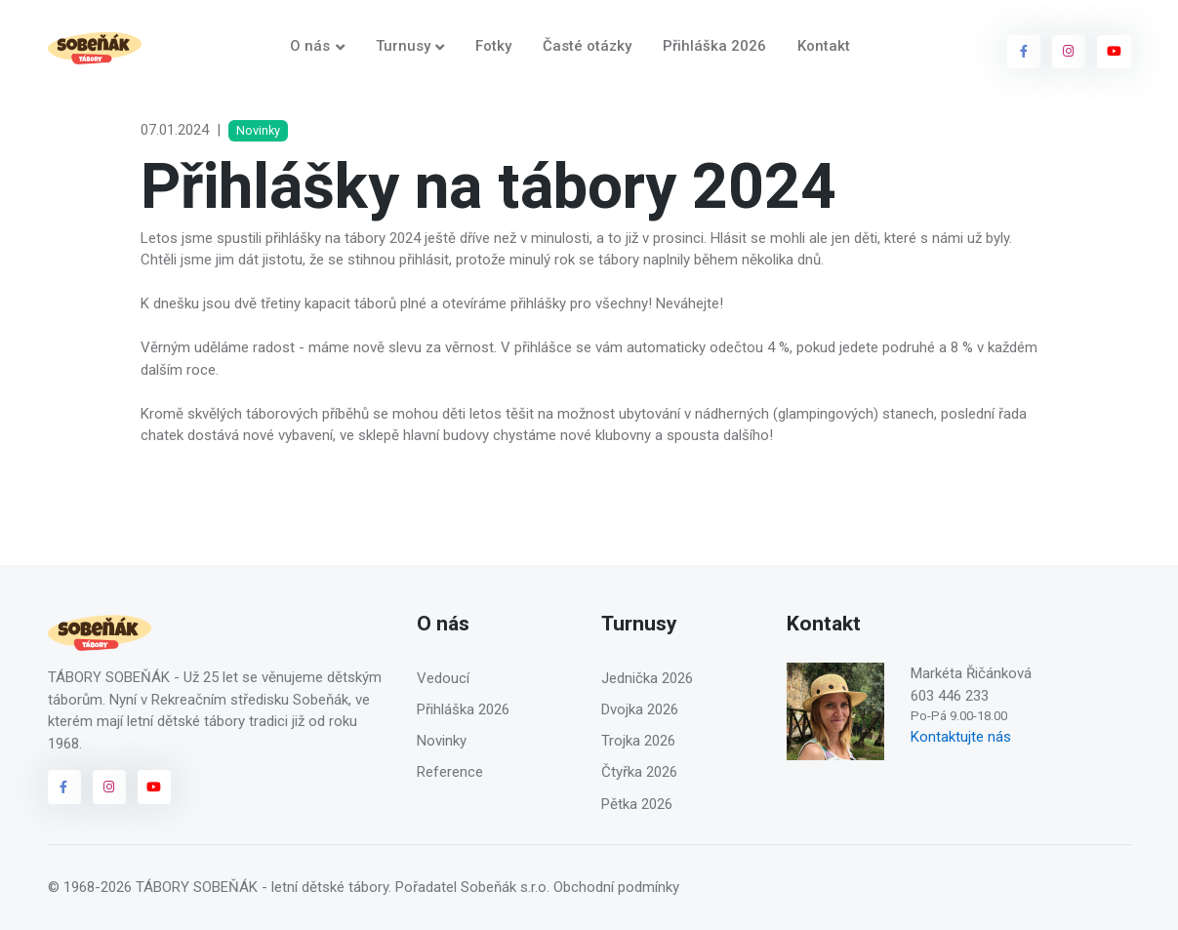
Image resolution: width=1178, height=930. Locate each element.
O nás (310, 46)
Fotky (493, 46)
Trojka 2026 (638, 740)
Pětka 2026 (636, 804)
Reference (450, 772)
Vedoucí (443, 678)
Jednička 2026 (647, 678)
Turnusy (403, 46)
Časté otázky (587, 46)
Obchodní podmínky (616, 887)
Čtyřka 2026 (639, 772)
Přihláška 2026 (714, 46)
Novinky (442, 740)
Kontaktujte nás (961, 737)
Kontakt (823, 46)
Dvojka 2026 (639, 709)
